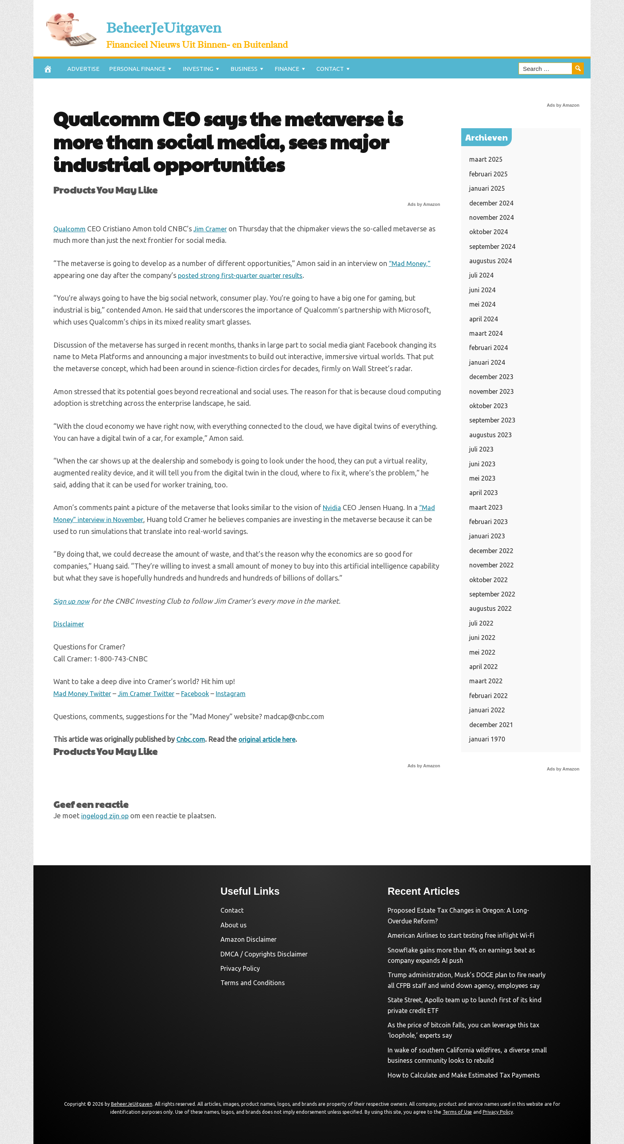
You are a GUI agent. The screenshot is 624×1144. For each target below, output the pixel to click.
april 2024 (483, 319)
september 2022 (492, 594)
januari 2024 (487, 362)
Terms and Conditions (252, 982)
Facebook (206, 693)
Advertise (83, 68)
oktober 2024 (488, 231)
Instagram (244, 693)
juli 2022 (481, 623)
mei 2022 (482, 652)
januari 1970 (487, 739)
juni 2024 (482, 289)
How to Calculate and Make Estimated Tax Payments (464, 1075)
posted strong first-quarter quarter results (245, 275)
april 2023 (483, 492)
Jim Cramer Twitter (153, 693)
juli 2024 (481, 275)
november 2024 (491, 217)
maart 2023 (486, 507)
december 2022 (491, 550)
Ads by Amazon (424, 204)
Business (243, 68)
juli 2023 (481, 449)
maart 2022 (486, 680)
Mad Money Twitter (84, 693)
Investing (198, 68)
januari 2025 (487, 188)
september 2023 (492, 420)
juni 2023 (482, 463)
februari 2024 (488, 347)
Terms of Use (457, 1112)
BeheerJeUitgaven (218, 23)
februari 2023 (488, 521)
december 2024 (491, 203)
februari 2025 (488, 174)
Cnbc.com (191, 739)
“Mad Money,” (411, 263)
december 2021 (491, 724)
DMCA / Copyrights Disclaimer (264, 954)
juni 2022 (482, 637)
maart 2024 (486, 333)
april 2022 (483, 666)
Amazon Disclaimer (248, 939)
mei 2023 (482, 478)
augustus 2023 (490, 434)
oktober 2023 (488, 405)
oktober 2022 (488, 579)
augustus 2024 (490, 260)
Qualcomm (70, 229)
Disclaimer (69, 624)
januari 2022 (487, 710)
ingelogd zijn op (106, 815)
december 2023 (491, 376)
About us (233, 925)
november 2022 (491, 565)
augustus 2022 (490, 608)
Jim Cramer (214, 229)
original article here (271, 739)
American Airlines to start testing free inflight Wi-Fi (461, 935)
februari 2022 (488, 695)
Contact (330, 68)
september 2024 (492, 246)
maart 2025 (486, 159)
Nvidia (333, 507)
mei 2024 (482, 304)
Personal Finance (137, 68)
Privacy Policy (240, 968)
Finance (287, 68)
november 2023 (491, 391)
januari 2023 (487, 536)
